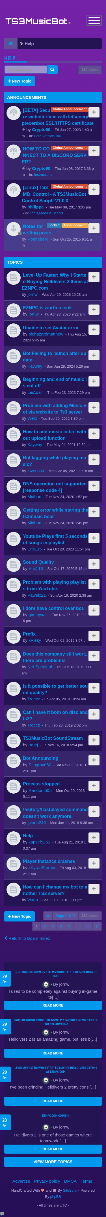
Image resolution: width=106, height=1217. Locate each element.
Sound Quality (38, 562)
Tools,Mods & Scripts (46, 213)
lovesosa (35, 470)
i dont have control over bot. (54, 608)
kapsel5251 (39, 842)
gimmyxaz (38, 614)
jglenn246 (36, 822)
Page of (65, 916)
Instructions (43, 174)
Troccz (33, 698)
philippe (35, 207)
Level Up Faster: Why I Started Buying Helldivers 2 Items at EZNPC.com (55, 281)
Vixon (32, 899)
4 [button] (61, 926)
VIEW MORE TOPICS (53, 1162)
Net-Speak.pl (39, 666)
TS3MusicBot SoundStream (53, 738)
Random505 (40, 790)
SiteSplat (69, 1190)
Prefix (29, 633)
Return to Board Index (27, 938)
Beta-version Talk (48, 136)
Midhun (34, 496)
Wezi (32, 418)
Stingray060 (40, 764)
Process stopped (41, 783)
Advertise (21, 1181)
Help (9, 58)
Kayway (34, 366)
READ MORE (53, 1005)
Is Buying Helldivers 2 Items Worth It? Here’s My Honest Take (56, 974)
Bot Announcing (40, 758)
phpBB (55, 1196)
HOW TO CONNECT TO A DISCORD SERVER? (54, 155)
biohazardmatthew (46, 334)
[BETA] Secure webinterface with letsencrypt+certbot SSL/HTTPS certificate (58, 117)
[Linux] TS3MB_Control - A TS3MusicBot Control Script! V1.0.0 (54, 194)
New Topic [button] (19, 81)
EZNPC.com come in (56, 1116)
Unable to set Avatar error (51, 327)
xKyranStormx (42, 867)
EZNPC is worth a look (47, 307)
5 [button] (69, 926)
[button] (97, 926)
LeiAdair (35, 392)
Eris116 (34, 549)
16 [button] (88, 926)
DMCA (70, 1181)
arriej (33, 744)
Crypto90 (41, 129)
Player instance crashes (49, 861)
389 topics (90, 70)
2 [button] (45, 926)
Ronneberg (37, 239)
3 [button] (53, 926)
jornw (32, 294)
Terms (86, 1181)
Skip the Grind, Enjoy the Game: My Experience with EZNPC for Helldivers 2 (56, 1022)
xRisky (35, 640)
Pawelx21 (36, 595)
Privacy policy (47, 1181)
